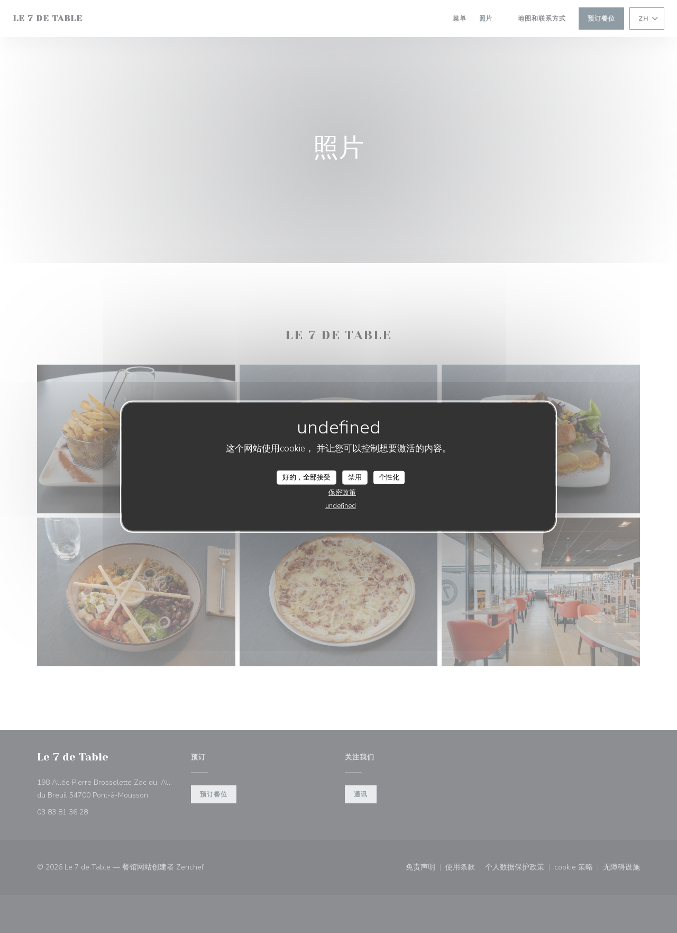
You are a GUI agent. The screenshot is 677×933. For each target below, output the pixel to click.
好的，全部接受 (306, 477)
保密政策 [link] (342, 492)
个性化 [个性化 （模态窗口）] (389, 477)
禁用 (355, 477)
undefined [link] (340, 506)
